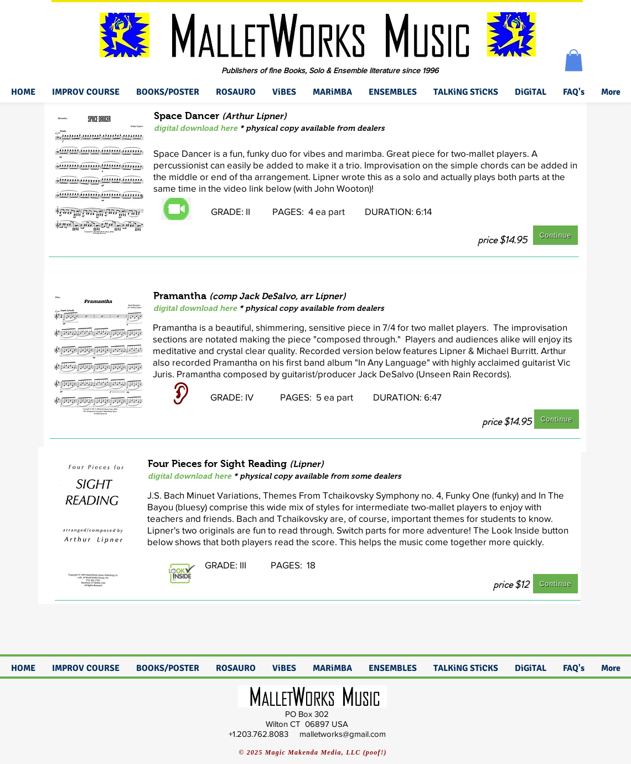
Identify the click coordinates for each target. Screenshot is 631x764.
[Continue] (555, 235)
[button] (574, 60)
